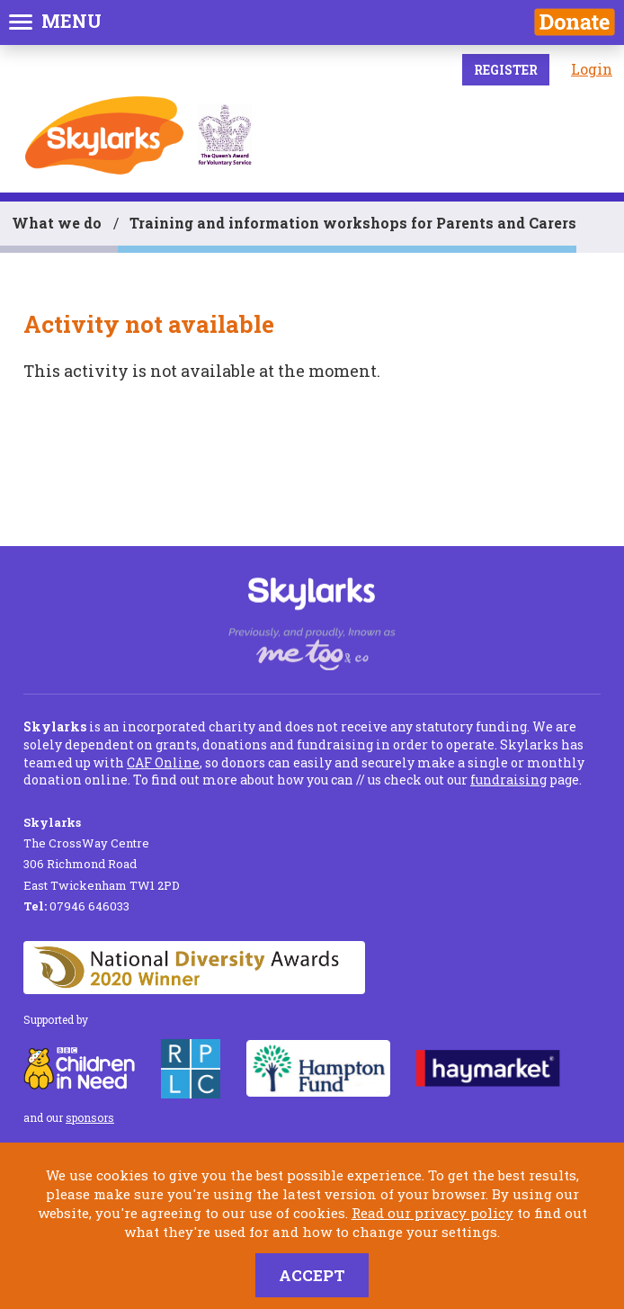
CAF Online (163, 762)
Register (506, 69)
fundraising (508, 779)
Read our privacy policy (432, 1213)
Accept (312, 1275)
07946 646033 (76, 906)
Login (591, 68)
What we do (57, 222)
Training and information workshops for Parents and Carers (352, 222)
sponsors (90, 1117)
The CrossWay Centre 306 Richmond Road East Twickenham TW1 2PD (101, 853)
